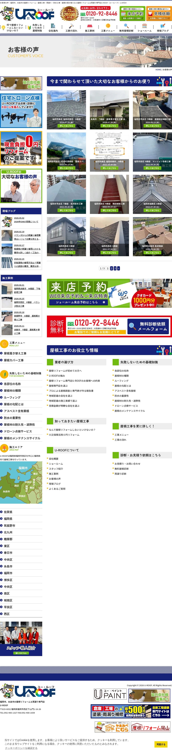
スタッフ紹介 (56, 468)
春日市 (8, 552)
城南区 (8, 600)
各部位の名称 (122, 370)
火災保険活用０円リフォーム (64, 434)
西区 (7, 614)
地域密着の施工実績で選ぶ (63, 400)
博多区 (8, 580)
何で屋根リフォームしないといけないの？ (12, 27)
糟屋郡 (8, 539)
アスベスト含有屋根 (125, 390)
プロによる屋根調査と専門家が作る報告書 (71, 390)
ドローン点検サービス (126, 405)
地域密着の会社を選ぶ (60, 395)
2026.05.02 (21, 221)
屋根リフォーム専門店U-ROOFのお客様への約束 (74, 380)
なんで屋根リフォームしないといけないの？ (72, 429)
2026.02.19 (21, 235)
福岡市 (8, 573)
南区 (7, 593)
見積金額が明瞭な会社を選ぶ (64, 405)
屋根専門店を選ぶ (58, 385)
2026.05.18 (21, 316)
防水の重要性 (122, 395)
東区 (7, 546)
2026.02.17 (21, 249)
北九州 (8, 532)
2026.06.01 (21, 288)
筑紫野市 (9, 525)
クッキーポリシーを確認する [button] (21, 748)
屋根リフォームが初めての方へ (65, 370)
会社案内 (53, 27)
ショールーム (145, 27)
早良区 (8, 607)
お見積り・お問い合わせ (127, 463)
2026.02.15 (21, 262)
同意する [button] (161, 744)
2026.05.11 (21, 329)
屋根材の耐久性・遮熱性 (127, 400)
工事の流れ (71, 27)
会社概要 (53, 458)
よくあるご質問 (57, 488)
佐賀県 (8, 512)
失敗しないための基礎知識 (35, 27)
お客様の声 (55, 478)
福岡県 (8, 519)
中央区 (8, 559)
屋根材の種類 (122, 375)
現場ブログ (163, 27)
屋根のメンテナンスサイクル (130, 410)
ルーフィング (122, 380)
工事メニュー (108, 27)
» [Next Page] (118, 268)
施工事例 (89, 27)
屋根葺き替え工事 (15, 353)
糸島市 (8, 566)
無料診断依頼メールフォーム (148, 326)
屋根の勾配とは (123, 385)
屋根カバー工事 (14, 360)
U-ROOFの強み (57, 375)
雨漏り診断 (120, 473)
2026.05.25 (21, 302)
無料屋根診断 (126, 27)
